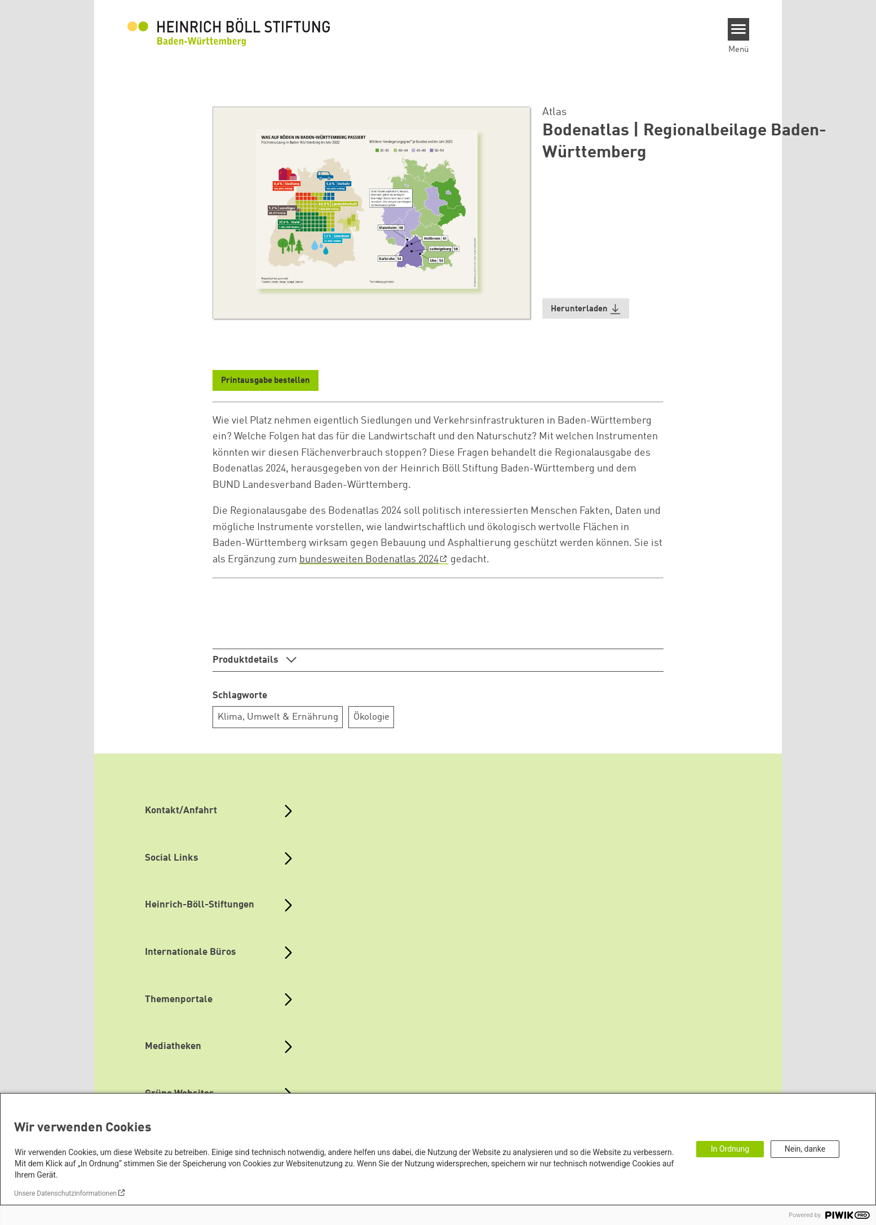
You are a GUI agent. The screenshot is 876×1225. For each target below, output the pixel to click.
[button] (585, 308)
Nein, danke (805, 1148)
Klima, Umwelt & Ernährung (278, 717)
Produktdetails (247, 660)
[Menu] (739, 29)
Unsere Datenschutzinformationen (65, 1193)
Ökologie (371, 717)
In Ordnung (730, 1148)
